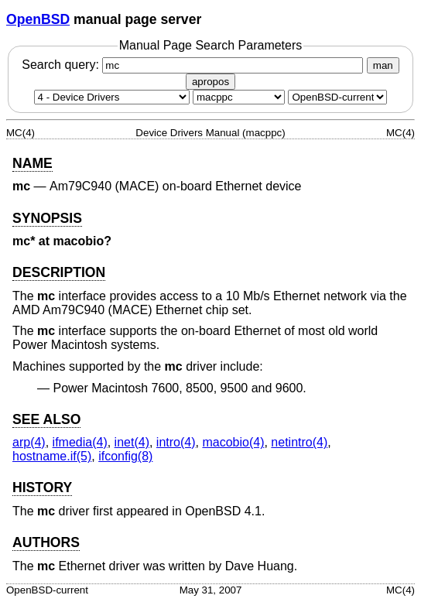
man (383, 65)
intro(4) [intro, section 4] (176, 442)
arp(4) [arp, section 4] (29, 442)
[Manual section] (112, 97)
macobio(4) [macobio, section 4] (233, 442)
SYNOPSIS (47, 218)
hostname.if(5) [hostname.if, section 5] (51, 456)
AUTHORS (46, 542)
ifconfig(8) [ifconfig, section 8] (125, 456)
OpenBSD (38, 19)
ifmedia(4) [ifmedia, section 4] (80, 442)
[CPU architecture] (239, 97)
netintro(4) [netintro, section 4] (299, 442)
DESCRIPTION (58, 272)
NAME (32, 163)
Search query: (194, 64)
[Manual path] (337, 97)
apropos (210, 81)
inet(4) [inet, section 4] (132, 442)
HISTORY (42, 487)
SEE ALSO (46, 419)
